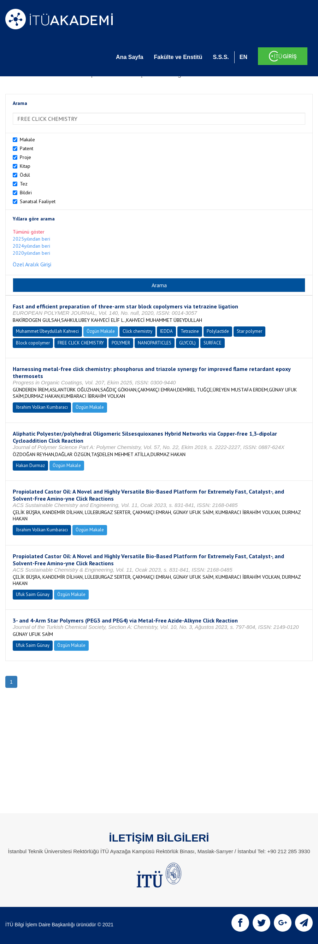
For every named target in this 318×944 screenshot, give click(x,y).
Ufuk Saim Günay (32, 594)
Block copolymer (33, 343)
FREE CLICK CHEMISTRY (81, 343)
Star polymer (249, 331)
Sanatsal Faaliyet (37, 201)
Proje (25, 157)
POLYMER (121, 343)
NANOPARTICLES (154, 343)
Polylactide (218, 331)
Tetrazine (190, 331)
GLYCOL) (187, 343)
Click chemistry (137, 331)
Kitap (25, 166)
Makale (27, 139)
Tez (24, 184)
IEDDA (166, 331)
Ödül (25, 175)
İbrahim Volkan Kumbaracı (42, 407)
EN (243, 57)
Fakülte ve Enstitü (178, 57)
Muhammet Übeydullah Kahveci (47, 331)
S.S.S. (221, 57)
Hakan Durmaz (30, 465)
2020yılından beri (31, 253)
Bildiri (26, 192)
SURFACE (213, 343)
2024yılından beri (31, 246)
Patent (26, 148)
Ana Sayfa (129, 57)
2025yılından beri (31, 239)
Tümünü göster (29, 232)
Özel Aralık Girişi (32, 264)
